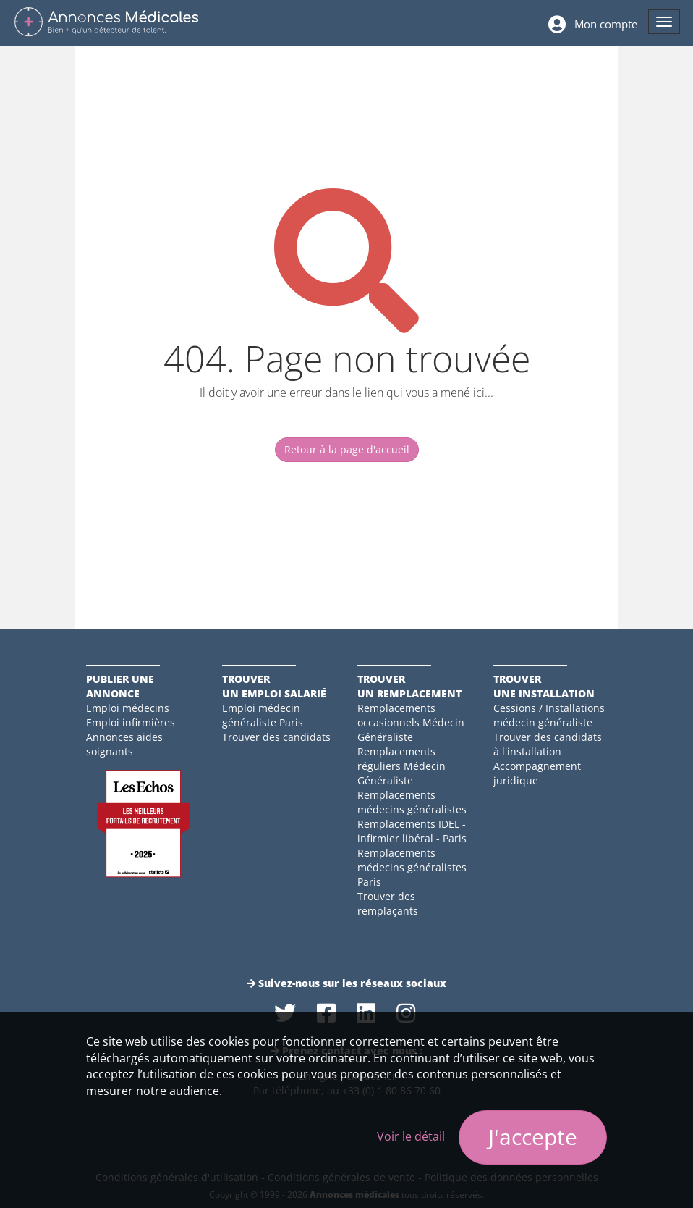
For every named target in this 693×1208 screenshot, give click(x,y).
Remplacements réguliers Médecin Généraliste (401, 765)
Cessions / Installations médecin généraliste (549, 715)
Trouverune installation (544, 686)
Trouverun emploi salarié (274, 686)
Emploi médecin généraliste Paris (262, 715)
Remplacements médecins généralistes (412, 802)
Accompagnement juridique (537, 773)
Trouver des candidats (276, 737)
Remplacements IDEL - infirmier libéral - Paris (412, 831)
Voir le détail (411, 1136)
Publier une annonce (120, 686)
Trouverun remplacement (409, 686)
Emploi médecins (127, 708)
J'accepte (532, 1137)
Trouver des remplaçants (387, 903)
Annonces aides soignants (124, 744)
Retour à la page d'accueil (346, 449)
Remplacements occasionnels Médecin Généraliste (410, 722)
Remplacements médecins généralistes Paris (412, 867)
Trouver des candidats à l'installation (547, 744)
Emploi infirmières (130, 722)
